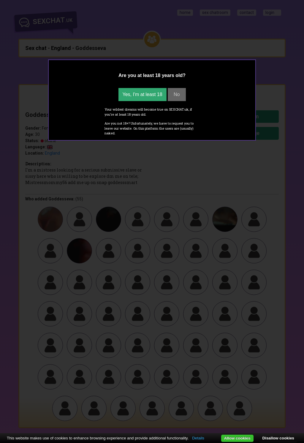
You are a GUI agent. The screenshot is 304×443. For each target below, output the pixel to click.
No (177, 94)
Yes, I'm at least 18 (142, 94)
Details (198, 438)
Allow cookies (237, 438)
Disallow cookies (278, 438)
